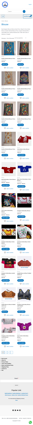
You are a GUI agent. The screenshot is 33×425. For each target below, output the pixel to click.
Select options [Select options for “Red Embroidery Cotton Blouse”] (5, 185)
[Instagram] (15, 410)
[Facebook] (13, 410)
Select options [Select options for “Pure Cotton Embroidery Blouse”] (5, 217)
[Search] (24, 11)
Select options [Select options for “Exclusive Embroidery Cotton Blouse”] (21, 249)
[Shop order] (20, 38)
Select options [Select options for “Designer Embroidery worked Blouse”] (5, 280)
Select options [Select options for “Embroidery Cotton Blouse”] (21, 155)
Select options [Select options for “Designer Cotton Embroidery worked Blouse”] (5, 343)
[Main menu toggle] (3, 16)
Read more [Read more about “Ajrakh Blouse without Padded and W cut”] (20, 280)
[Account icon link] (30, 4)
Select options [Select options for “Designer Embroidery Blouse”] (21, 216)
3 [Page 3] (8, 352)
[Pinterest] (20, 410)
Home (3, 21)
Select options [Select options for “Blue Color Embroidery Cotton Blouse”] (21, 186)
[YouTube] (17, 410)
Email (16, 378)
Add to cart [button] (4, 64)
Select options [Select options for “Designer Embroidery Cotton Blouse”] (5, 249)
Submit (16, 385)
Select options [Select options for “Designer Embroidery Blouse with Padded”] (21, 311)
